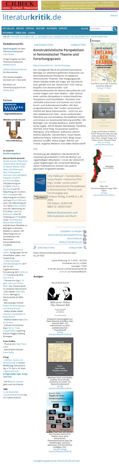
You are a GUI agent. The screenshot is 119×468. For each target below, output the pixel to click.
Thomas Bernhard (11, 187)
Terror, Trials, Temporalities (11, 329)
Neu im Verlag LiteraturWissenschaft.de (59, 450)
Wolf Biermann (16, 169)
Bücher (40, 28)
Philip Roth (22, 161)
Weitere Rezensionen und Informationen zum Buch (62, 214)
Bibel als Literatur (16, 381)
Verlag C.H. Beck (104, 88)
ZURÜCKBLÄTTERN (43, 44)
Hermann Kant (10, 175)
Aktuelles (8, 28)
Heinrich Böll (9, 163)
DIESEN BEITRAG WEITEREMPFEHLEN (67, 235)
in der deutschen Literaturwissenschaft (13, 393)
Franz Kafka (8, 352)
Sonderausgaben (11, 153)
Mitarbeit (8, 32)
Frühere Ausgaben (20, 36)
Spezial (30, 28)
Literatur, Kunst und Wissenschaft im (14, 363)
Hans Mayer (8, 54)
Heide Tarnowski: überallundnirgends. (12, 262)
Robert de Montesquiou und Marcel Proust (14, 307)
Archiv (20, 28)
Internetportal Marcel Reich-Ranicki (12, 221)
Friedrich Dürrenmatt (11, 179)
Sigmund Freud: (15, 374)
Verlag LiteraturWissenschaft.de (59, 333)
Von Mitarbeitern (99, 36)
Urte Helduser (55, 176)
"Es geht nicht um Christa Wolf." (13, 283)
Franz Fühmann (19, 200)
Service (63, 28)
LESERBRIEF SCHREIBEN (73, 231)
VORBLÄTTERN (78, 44)
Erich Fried (8, 194)
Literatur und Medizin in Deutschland (14, 315)
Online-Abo (8, 90)
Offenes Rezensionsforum (15, 69)
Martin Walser (12, 166)
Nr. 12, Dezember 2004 (41, 36)
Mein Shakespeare (11, 172)
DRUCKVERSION (76, 238)
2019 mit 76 (8, 277)
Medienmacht (9, 64)
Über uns (20, 32)
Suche (84, 28)
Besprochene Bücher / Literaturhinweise (51, 65)
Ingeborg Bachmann (12, 213)
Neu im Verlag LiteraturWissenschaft (104, 143)
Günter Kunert (9, 161)
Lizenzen (63, 271)
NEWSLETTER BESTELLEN (72, 242)
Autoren (52, 28)
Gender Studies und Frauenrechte (71, 36)
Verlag (113, 15)
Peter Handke (19, 205)
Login (31, 32)
